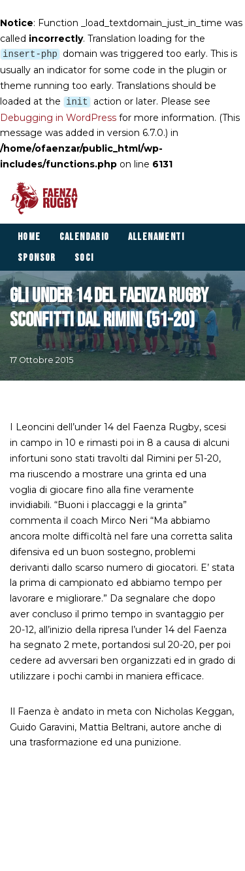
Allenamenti (156, 237)
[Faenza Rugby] (47, 198)
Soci (84, 258)
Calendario (84, 237)
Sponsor (37, 258)
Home (29, 237)
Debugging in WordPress (58, 118)
